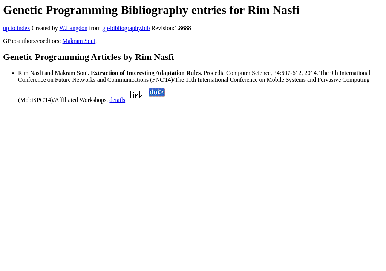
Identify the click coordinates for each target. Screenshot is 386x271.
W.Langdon (73, 28)
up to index (16, 28)
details (117, 100)
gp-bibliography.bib (126, 28)
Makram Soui (79, 41)
